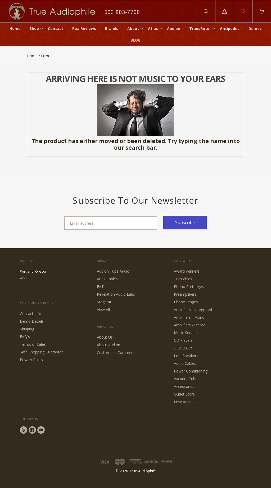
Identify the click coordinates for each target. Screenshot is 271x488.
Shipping (27, 328)
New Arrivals (184, 401)
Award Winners (187, 271)
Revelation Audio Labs (116, 294)
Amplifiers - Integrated (193, 309)
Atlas (153, 28)
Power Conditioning (190, 371)
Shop (34, 28)
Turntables (183, 278)
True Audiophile (142, 470)
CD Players (183, 340)
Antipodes (230, 28)
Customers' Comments (117, 352)
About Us (105, 337)
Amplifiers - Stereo (190, 324)
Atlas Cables (107, 278)
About (133, 28)
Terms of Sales (33, 344)
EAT (100, 286)
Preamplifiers (185, 294)
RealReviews (84, 28)
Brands (111, 28)
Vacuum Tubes (186, 378)
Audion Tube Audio (113, 271)
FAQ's (25, 336)
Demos (255, 28)
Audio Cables (185, 363)
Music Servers (186, 332)
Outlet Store (184, 394)
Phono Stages (186, 301)
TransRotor (200, 28)
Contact (55, 28)
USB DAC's (183, 348)
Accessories (184, 386)
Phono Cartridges (189, 286)
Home (15, 28)
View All (103, 309)
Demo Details (32, 321)
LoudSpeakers (186, 355)
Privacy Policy (31, 359)
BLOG (135, 40)
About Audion (108, 344)
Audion (173, 28)
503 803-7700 (122, 12)
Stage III (104, 301)
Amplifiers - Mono (189, 317)
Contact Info (30, 313)
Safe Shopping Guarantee (42, 351)
